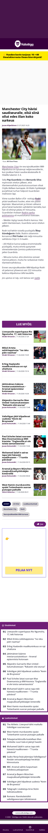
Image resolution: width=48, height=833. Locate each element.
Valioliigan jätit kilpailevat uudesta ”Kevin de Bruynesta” (16, 418)
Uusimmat (10, 625)
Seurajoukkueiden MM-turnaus (16, 514)
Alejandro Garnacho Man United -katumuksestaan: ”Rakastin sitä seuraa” (15, 402)
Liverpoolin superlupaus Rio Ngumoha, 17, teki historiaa (17, 333)
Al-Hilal (16, 504)
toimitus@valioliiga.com (24, 813)
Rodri (38, 198)
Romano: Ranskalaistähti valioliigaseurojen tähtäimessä (21, 798)
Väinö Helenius (8, 492)
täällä (37, 278)
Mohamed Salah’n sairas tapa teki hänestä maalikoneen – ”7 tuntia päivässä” (15, 456)
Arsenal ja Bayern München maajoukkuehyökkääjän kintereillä (16, 471)
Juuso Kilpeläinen (9, 125)
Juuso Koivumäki (9, 407)
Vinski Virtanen (8, 336)
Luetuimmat (11, 718)
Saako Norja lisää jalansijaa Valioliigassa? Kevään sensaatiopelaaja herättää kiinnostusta (26, 759)
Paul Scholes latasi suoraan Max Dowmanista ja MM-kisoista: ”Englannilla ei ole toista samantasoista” (16, 440)
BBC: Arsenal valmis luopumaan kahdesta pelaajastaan (22, 768)
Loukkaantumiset (30, 504)
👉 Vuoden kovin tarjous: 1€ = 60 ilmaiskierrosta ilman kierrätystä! (22, 56)
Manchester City (10, 509)
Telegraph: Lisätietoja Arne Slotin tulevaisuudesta (23, 790)
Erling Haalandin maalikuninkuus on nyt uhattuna (14, 366)
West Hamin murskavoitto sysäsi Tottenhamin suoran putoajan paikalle (16, 487)
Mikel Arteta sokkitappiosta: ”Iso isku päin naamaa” (15, 350)
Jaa (40, 524)
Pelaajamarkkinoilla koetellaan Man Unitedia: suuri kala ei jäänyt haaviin (24, 740)
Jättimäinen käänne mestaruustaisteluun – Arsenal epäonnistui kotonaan (14, 388)
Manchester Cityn (10, 166)
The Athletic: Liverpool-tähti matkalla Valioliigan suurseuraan (24, 726)
